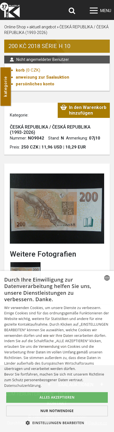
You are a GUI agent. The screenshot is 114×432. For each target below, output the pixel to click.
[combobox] (107, 278)
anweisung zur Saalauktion (42, 77)
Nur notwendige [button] (56, 410)
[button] (57, 423)
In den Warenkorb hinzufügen (87, 110)
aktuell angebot (42, 27)
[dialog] (57, 351)
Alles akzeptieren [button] (57, 397)
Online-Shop (15, 27)
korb (20, 70)
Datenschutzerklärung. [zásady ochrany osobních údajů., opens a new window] (23, 385)
